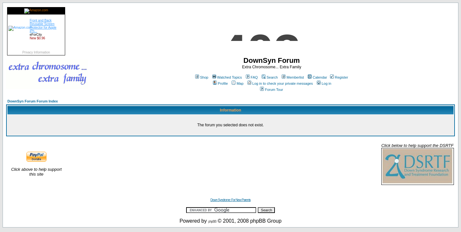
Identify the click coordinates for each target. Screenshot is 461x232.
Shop (201, 77)
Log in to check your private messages (280, 83)
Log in (324, 83)
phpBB (212, 221)
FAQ (252, 77)
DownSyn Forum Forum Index (32, 101)
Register (339, 77)
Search (270, 77)
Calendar (317, 77)
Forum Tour (271, 90)
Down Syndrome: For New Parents (230, 200)
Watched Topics (227, 77)
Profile (220, 83)
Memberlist (293, 77)
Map (237, 83)
